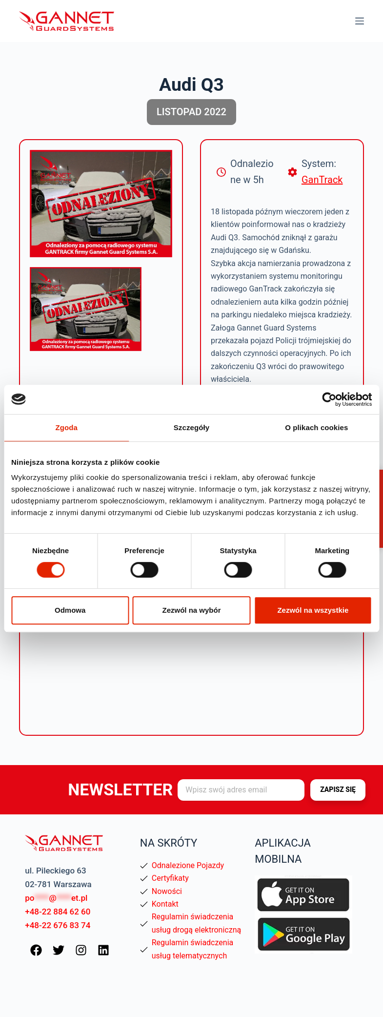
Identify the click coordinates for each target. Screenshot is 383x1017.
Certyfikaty (170, 878)
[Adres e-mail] (241, 790)
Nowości (167, 891)
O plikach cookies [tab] (316, 427)
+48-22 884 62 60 (57, 911)
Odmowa (70, 610)
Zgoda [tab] (66, 427)
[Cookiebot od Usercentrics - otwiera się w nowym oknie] (329, 399)
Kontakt (165, 904)
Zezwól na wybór (191, 610)
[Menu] (359, 21)
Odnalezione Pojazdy (188, 865)
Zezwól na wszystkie (312, 610)
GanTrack (322, 180)
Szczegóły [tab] (191, 427)
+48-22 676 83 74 (57, 925)
